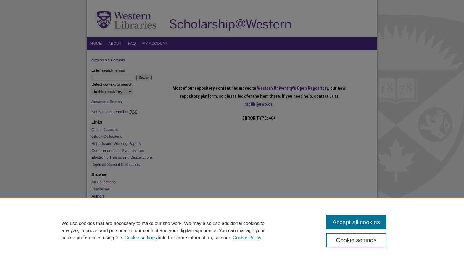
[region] (232, 230)
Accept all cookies (356, 222)
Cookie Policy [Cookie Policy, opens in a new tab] (247, 237)
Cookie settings (141, 237)
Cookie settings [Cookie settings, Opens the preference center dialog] (356, 240)
